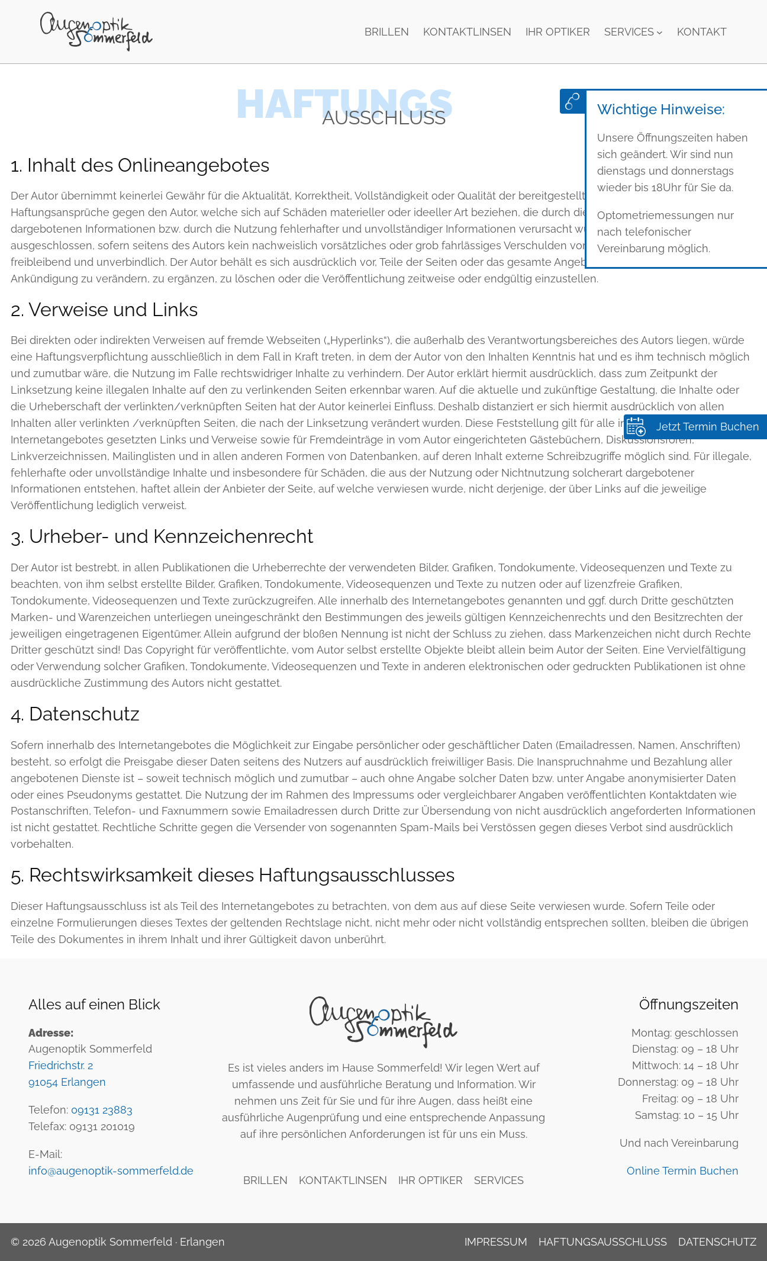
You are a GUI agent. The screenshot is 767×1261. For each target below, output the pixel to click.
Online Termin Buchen (683, 1171)
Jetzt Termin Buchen (707, 426)
